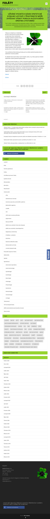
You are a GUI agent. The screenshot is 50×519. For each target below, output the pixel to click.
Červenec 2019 (7, 430)
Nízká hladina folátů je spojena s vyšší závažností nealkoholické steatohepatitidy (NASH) (35, 109)
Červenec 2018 (7, 443)
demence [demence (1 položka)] (34, 326)
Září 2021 (6, 403)
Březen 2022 (6, 390)
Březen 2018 (6, 457)
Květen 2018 (6, 450)
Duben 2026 (6, 360)
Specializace (6, 261)
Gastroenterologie (10, 268)
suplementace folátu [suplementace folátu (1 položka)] (27, 341)
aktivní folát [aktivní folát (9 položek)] (29, 320)
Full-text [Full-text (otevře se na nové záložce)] (7, 77)
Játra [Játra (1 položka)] (30, 329)
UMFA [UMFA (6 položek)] (6, 344)
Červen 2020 (6, 420)
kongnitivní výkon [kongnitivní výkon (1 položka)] (39, 329)
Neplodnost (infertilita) (11, 231)
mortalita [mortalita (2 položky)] (19, 332)
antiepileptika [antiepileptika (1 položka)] (39, 320)
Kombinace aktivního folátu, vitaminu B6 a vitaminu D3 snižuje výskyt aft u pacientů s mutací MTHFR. (14, 109)
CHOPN (7, 208)
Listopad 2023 (7, 367)
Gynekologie (8, 25)
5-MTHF (5, 162)
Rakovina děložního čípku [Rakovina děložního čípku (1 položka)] (27, 338)
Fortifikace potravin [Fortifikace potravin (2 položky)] (16, 329)
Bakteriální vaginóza (11, 205)
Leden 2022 (6, 394)
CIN (6, 211)
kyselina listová (15, 25)
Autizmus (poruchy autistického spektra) (20, 23)
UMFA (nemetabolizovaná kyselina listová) (14, 308)
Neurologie (8, 278)
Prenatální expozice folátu (24, 25)
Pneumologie (9, 284)
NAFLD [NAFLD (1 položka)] (41, 332)
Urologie (8, 298)
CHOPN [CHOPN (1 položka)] (20, 326)
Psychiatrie (33, 25)
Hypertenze (8, 218)
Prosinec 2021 (7, 397)
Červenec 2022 (7, 384)
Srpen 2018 (6, 440)
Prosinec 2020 (7, 410)
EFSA (5, 165)
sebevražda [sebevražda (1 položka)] (40, 338)
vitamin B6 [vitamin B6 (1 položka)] (19, 344)
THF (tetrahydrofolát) (9, 304)
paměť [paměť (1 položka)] (33, 335)
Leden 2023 (6, 370)
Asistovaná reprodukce (11, 264)
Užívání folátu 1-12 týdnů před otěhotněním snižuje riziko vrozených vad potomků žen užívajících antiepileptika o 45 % (24, 128)
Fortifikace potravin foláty (38, 23)
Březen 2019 (6, 433)
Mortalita (6, 185)
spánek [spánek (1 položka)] (7, 341)
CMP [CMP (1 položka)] (28, 326)
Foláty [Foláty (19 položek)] (6, 329)
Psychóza (8, 238)
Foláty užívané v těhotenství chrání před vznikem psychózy (13, 100)
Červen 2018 (6, 447)
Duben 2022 (6, 387)
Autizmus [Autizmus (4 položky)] (33, 323)
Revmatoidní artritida (11, 245)
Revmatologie (9, 291)
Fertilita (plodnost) (8, 168)
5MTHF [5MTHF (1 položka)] (12, 320)
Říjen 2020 (6, 417)
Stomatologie (9, 294)
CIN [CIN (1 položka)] (25, 326)
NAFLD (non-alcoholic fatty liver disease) (15, 225)
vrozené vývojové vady (11, 248)
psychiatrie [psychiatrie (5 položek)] (8, 338)
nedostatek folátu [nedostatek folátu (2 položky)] (15, 335)
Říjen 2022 (6, 374)
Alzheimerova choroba (11, 198)
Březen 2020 (6, 427)
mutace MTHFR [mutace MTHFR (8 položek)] (34, 332)
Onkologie (8, 281)
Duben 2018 (6, 453)
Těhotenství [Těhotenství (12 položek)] (38, 341)
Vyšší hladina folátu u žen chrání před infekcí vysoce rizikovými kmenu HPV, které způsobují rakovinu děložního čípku (23, 132)
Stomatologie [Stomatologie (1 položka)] (14, 341)
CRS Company (27, 515)
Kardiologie (8, 274)
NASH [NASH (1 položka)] (6, 335)
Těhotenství (38, 25)
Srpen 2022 (6, 380)
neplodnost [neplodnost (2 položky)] (26, 335)
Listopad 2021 (7, 400)
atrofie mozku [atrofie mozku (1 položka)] (24, 323)
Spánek (5, 258)
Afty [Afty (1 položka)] (17, 320)
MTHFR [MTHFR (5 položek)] (26, 332)
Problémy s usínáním (11, 235)
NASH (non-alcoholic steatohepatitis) (14, 228)
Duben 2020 (6, 423)
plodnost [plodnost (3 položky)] (40, 335)
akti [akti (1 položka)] (22, 320)
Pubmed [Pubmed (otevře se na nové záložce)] (7, 74)
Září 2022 (6, 377)
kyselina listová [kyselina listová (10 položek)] (9, 332)
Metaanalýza (7, 182)
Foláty (31, 23)
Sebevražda (6, 255)
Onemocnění (7, 192)
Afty (7, 195)
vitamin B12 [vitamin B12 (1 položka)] (27, 344)
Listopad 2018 (7, 437)
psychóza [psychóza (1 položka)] (15, 338)
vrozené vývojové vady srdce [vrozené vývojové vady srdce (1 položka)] (28, 347)
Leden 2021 (6, 407)
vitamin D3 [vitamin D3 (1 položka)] (35, 344)
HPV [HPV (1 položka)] (26, 329)
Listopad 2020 (7, 413)
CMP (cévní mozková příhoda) (13, 215)
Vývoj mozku (33, 26)
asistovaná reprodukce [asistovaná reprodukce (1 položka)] (11, 323)
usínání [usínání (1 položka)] (11, 344)
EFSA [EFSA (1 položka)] (40, 326)
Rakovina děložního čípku (12, 241)
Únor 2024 (6, 364)
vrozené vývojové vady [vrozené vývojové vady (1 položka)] (11, 347)
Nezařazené (6, 188)
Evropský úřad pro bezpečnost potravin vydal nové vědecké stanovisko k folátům (23, 136)
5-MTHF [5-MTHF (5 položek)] (7, 320)
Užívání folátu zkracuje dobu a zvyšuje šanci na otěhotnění (18, 143)
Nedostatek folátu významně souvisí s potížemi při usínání (17, 139)
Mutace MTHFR (9, 221)
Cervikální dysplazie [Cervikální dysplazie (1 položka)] (10, 326)
